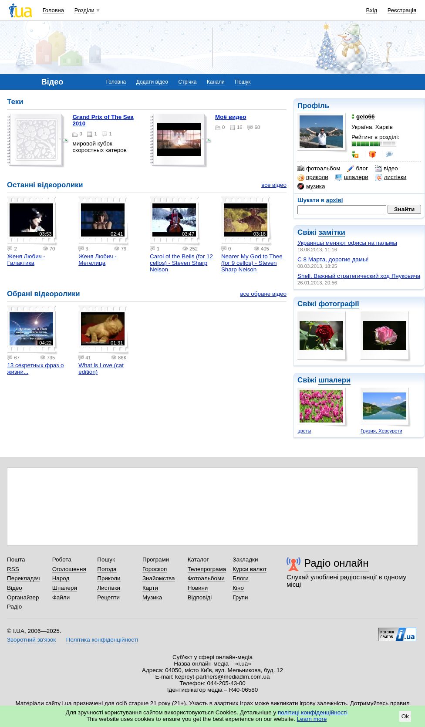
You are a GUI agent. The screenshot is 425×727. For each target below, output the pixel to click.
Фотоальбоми (206, 578)
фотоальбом (318, 168)
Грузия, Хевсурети (381, 430)
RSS (13, 569)
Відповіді (200, 597)
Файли (61, 597)
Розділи (84, 10)
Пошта (16, 559)
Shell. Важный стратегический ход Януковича (358, 276)
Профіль (313, 105)
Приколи (108, 578)
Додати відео (152, 82)
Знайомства (158, 578)
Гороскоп (154, 569)
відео (386, 168)
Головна (53, 10)
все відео (274, 185)
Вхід (372, 10)
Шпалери (64, 588)
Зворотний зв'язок (31, 639)
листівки (391, 177)
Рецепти (108, 597)
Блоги (241, 578)
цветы (304, 430)
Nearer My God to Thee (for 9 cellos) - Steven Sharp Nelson (252, 263)
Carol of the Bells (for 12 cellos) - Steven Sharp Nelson (181, 263)
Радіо (14, 606)
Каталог (198, 559)
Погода (106, 569)
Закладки (245, 559)
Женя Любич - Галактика (26, 259)
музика (311, 186)
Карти (150, 588)
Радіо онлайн (336, 563)
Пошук (242, 82)
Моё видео (230, 117)
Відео (14, 588)
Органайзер (23, 597)
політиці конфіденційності (312, 712)
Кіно (238, 588)
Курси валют (249, 569)
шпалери (351, 177)
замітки (331, 232)
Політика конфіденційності (102, 639)
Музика (152, 597)
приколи (312, 177)
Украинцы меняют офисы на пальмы (347, 243)
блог (357, 168)
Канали (216, 82)
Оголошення (69, 569)
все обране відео (263, 294)
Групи (240, 597)
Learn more (312, 719)
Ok (405, 716)
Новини (198, 588)
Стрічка (187, 82)
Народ (61, 578)
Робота (61, 559)
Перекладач (23, 578)
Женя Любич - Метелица (97, 259)
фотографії (338, 304)
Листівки (108, 588)
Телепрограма (207, 569)
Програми (155, 559)
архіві (334, 200)
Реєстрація (402, 10)
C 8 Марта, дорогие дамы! (332, 259)
